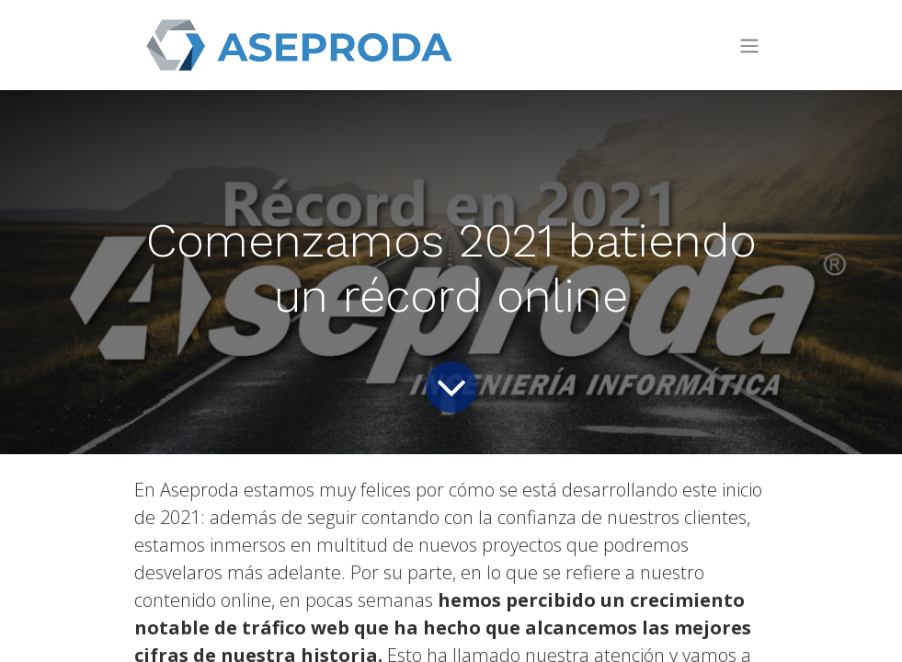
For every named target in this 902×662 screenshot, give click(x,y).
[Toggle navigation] (749, 45)
